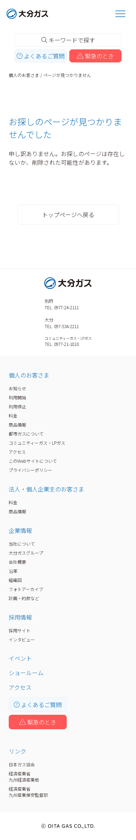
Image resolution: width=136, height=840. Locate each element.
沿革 (13, 571)
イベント (20, 658)
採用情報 (20, 617)
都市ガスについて (26, 434)
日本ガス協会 (22, 764)
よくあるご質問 (41, 56)
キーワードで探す (68, 40)
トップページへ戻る (68, 214)
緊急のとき (95, 56)
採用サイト (19, 630)
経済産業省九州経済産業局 (24, 776)
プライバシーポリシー (30, 470)
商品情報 (17, 424)
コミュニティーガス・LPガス (37, 443)
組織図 (15, 580)
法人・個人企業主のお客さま (46, 489)
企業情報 (20, 530)
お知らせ (17, 388)
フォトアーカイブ (26, 589)
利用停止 (17, 406)
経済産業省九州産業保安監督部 (28, 792)
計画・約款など (24, 598)
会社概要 (17, 562)
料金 (13, 415)
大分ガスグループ (26, 553)
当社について (22, 544)
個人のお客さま (24, 75)
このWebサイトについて (33, 461)
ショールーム (26, 672)
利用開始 (17, 397)
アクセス (17, 452)
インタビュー (22, 639)
